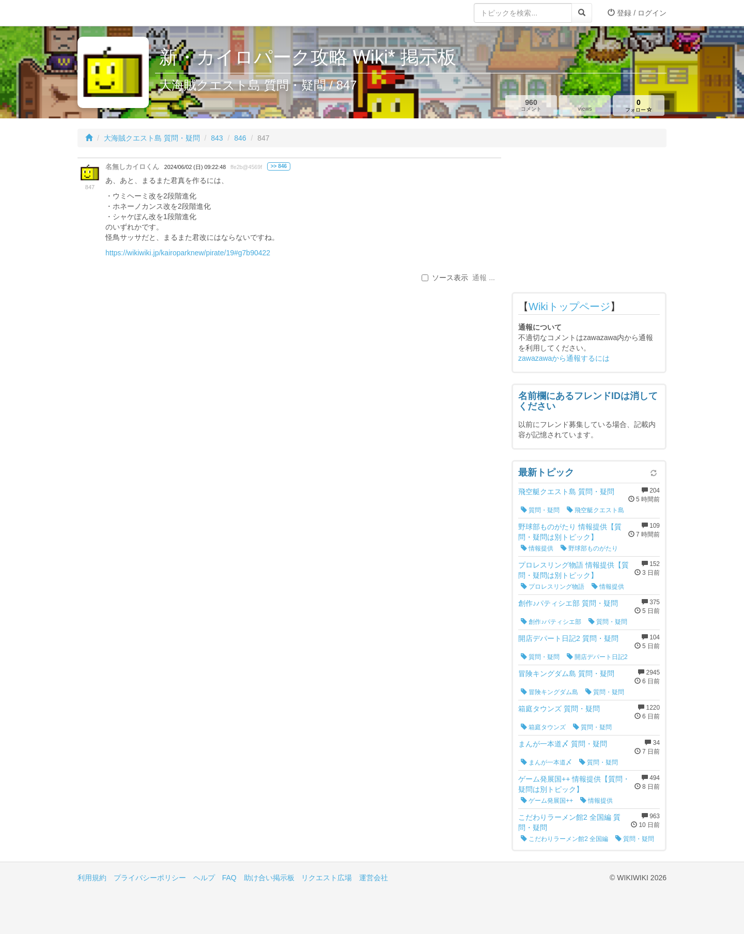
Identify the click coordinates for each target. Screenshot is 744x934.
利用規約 (92, 878)
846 (240, 138)
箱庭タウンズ (543, 727)
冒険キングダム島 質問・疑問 (566, 673)
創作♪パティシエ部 (551, 621)
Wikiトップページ (569, 306)
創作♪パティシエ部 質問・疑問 (568, 603)
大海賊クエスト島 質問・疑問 (152, 138)
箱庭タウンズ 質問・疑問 (559, 709)
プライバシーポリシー (150, 878)
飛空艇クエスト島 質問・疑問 (566, 491)
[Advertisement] (589, 222)
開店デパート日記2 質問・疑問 (568, 638)
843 (217, 138)
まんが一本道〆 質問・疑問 (562, 744)
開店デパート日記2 (597, 657)
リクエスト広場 (326, 878)
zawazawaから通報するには (564, 358)
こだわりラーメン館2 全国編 (564, 839)
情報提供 (537, 548)
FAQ (229, 878)
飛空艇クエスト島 (595, 510)
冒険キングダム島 (549, 692)
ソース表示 (445, 277)
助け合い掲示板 (269, 878)
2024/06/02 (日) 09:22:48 (195, 167)
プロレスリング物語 (552, 586)
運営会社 (373, 878)
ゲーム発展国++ (547, 800)
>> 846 (279, 166)
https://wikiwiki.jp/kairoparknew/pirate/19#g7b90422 (187, 253)
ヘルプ (204, 878)
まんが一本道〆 (546, 762)
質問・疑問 (540, 510)
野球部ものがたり (589, 548)
